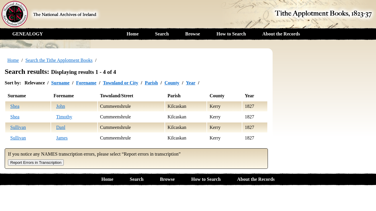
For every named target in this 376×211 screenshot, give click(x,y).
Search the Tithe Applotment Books (59, 60)
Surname (60, 82)
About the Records (281, 33)
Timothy (64, 116)
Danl (60, 127)
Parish (151, 82)
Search (162, 33)
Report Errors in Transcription (35, 162)
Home (133, 33)
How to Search (231, 33)
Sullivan (18, 127)
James (62, 137)
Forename (86, 82)
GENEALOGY (27, 33)
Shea (14, 106)
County (171, 82)
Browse (192, 33)
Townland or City (120, 82)
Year (190, 82)
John (60, 106)
